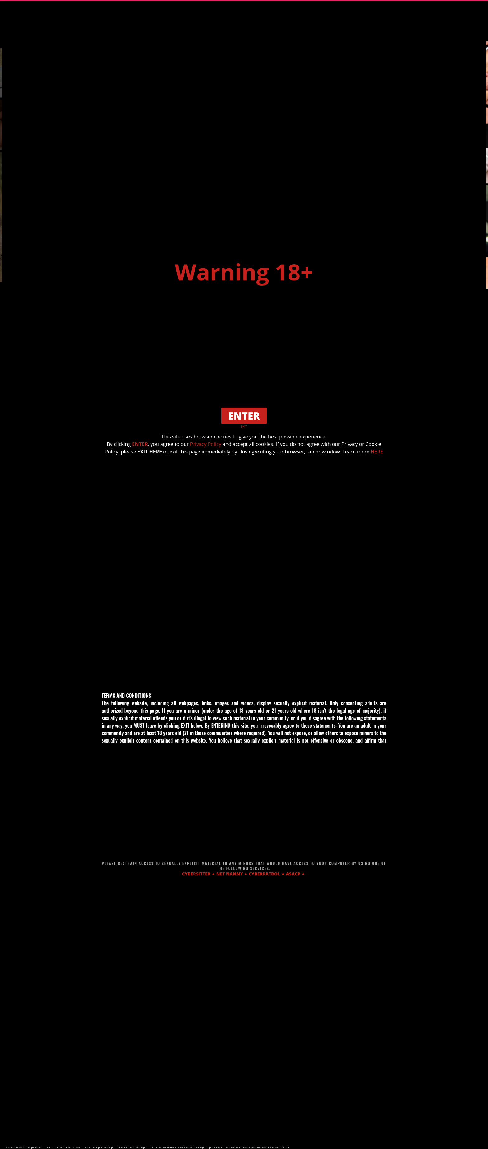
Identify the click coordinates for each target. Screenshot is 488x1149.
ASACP (293, 874)
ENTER (140, 444)
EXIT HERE (149, 451)
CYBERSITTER (196, 874)
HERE (377, 451)
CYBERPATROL (264, 874)
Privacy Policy (205, 444)
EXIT (244, 426)
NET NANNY (229, 874)
